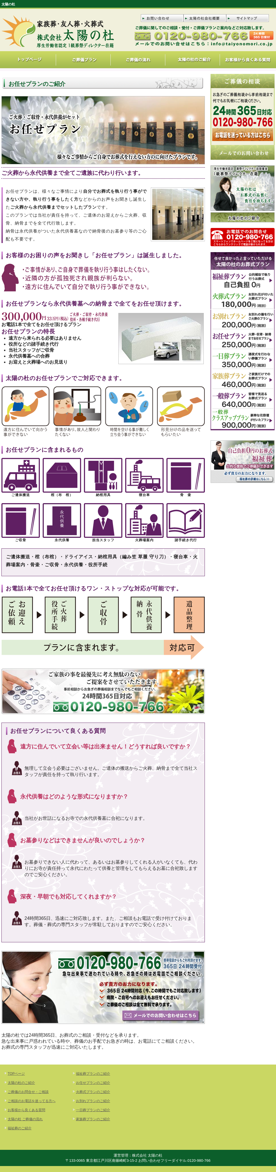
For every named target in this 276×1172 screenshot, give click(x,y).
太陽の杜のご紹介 (21, 1083)
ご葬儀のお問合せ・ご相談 (28, 1092)
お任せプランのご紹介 (93, 1083)
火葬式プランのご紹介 (93, 1092)
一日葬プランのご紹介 (93, 1110)
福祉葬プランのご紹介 (93, 1074)
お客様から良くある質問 (26, 1110)
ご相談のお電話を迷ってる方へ (31, 1101)
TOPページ (16, 1074)
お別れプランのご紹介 (93, 1101)
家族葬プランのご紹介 (93, 1119)
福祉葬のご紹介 (20, 1128)
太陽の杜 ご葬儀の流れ (25, 1119)
